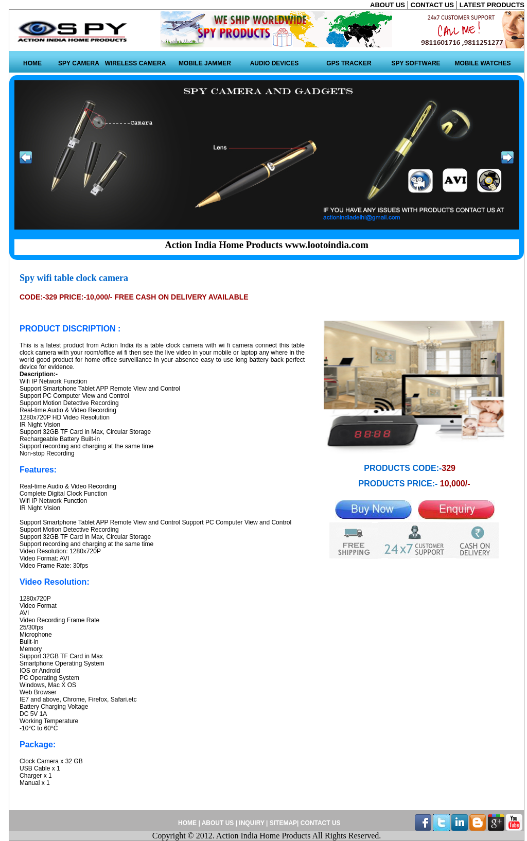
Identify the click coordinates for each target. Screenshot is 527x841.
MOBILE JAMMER (205, 63)
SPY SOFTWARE (415, 63)
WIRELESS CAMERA (135, 63)
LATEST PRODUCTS (492, 5)
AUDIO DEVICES (274, 63)
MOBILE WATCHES (482, 63)
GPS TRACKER (348, 63)
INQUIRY (251, 823)
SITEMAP (283, 823)
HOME (32, 63)
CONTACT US (433, 5)
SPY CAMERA (78, 63)
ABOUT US (388, 5)
